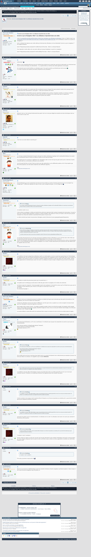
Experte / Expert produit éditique (27, 512)
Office (58, 3)
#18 (75, 423)
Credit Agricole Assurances (29, 509)
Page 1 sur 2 (64, 15)
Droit (60, 1)
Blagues (50, 4)
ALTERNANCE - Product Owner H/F (28, 507)
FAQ (30, 1)
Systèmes (67, 3)
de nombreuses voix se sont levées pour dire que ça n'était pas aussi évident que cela (46, 39)
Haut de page (73, 539)
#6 (75, 151)
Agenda (26, 8)
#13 (75, 317)
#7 (75, 178)
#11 (75, 275)
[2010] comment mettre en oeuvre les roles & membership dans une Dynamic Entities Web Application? (24, 522)
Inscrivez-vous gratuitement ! (27, 6)
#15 (75, 362)
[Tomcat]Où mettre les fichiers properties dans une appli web (16, 530)
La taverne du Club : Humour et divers (36, 11)
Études (56, 1)
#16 (75, 386)
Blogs (34, 1)
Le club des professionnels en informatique (18, 11)
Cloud (21, 3)
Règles (33, 8)
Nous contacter (60, 539)
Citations (46, 4)
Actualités (13, 486)
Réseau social (16, 8)
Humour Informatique (50, 11)
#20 (75, 464)
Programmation (49, 3)
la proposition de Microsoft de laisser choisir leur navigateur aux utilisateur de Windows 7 (41, 38)
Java (35, 3)
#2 (75, 57)
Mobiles (62, 3)
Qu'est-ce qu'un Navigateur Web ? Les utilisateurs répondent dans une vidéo (28, 19)
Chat (38, 1)
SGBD (54, 3)
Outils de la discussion (65, 28)
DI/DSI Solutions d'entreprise (13, 3)
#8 (75, 198)
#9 (75, 222)
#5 (75, 134)
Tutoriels (25, 1)
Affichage (73, 28)
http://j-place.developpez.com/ (23, 168)
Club (65, 1)
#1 (75, 30)
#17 (75, 405)
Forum (37, 4)
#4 (75, 108)
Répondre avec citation (65, 54)
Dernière (74, 15)
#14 (75, 339)
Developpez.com (67, 539)
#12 (75, 294)
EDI (43, 3)
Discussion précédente (34, 493)
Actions (10, 8)
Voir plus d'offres (55, 515)
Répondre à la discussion (9, 16)
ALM (27, 3)
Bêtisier (41, 4)
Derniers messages (4, 8)
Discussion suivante (45, 493)
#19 (75, 447)
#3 (75, 84)
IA (24, 3)
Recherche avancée (86, 8)
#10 (75, 251)
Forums (19, 1)
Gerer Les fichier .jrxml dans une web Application (13, 525)
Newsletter (44, 1)
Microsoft (31, 3)
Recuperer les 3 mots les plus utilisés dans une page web (14, 527)
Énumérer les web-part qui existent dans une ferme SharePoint (16, 519)
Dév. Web (39, 3)
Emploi (51, 1)
